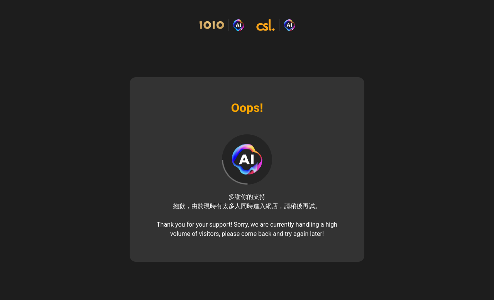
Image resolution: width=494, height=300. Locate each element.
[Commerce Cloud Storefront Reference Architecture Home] (247, 25)
